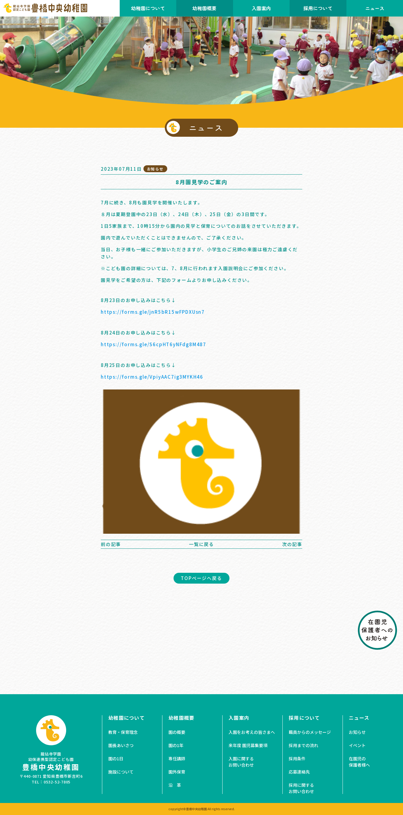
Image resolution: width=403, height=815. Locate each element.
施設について (121, 772)
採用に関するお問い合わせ (301, 788)
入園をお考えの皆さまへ (252, 732)
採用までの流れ (303, 745)
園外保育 (176, 772)
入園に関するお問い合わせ (241, 761)
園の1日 (115, 758)
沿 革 (174, 785)
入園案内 (261, 8)
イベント (357, 745)
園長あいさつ (121, 745)
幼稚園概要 (204, 8)
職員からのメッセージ (310, 732)
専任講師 (176, 758)
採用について (317, 8)
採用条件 (297, 758)
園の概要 (176, 732)
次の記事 (292, 544)
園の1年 (175, 745)
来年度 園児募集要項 (248, 745)
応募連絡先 (299, 772)
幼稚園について (148, 8)
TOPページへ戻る (201, 578)
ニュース (359, 717)
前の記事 (111, 544)
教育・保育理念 (123, 732)
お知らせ (357, 732)
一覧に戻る (201, 544)
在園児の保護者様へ (359, 761)
